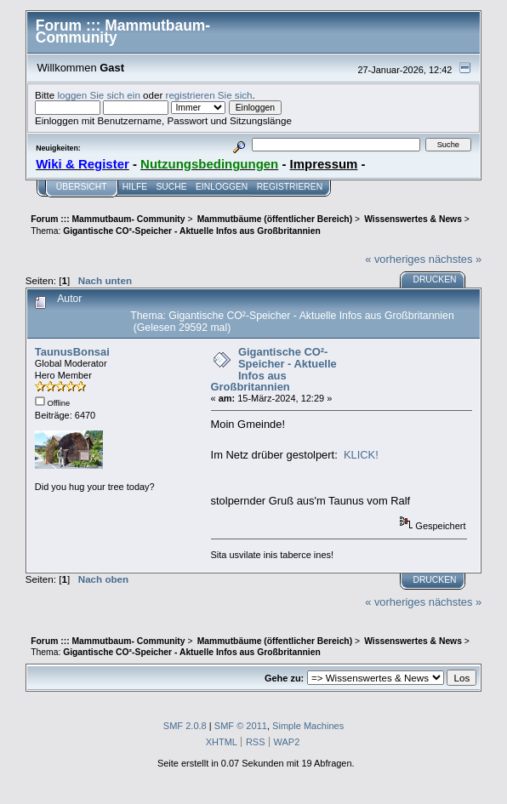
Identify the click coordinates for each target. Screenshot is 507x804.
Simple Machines (308, 726)
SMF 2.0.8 (185, 726)
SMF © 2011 (240, 726)
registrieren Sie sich (209, 94)
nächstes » (455, 259)
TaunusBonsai (72, 351)
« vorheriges (395, 259)
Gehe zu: (284, 678)
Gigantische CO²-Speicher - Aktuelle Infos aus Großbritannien (274, 369)
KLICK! (361, 454)
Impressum (324, 164)
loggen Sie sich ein (98, 94)
